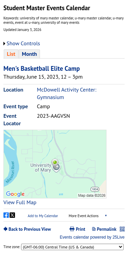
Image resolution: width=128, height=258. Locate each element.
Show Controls (23, 43)
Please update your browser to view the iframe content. (64, 54)
